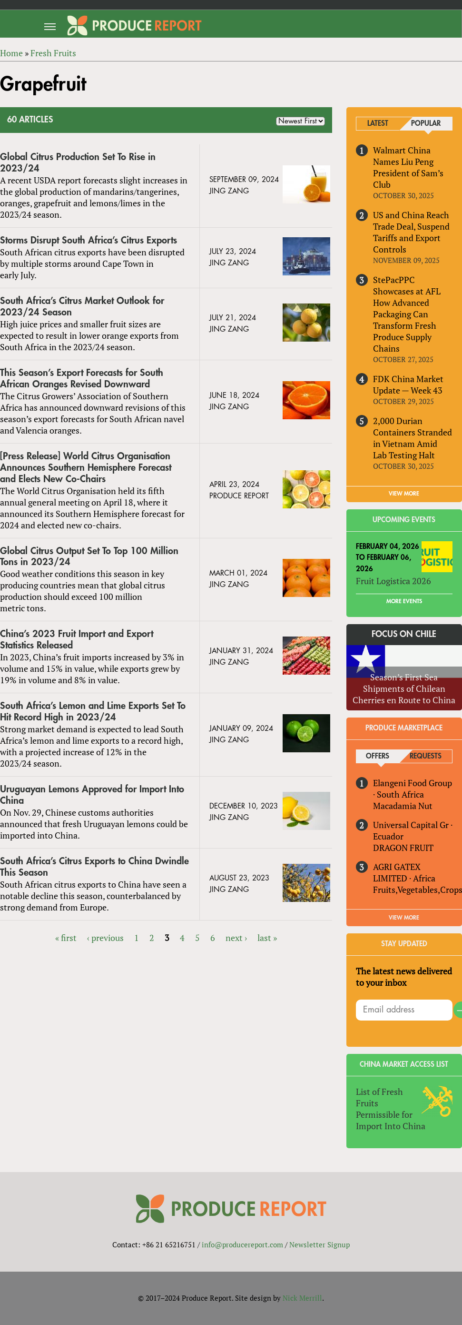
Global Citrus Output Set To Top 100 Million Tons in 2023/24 (89, 556)
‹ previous (105, 937)
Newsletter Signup (319, 1244)
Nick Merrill (302, 1298)
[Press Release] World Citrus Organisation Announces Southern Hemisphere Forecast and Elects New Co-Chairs (85, 467)
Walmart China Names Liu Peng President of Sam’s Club (408, 167)
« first (66, 937)
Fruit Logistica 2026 (393, 581)
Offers (377, 756)
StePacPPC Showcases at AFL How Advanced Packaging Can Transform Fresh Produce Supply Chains (407, 314)
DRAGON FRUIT (403, 847)
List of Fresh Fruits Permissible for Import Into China (390, 1109)
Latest (377, 123)
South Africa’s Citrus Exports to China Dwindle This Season (94, 867)
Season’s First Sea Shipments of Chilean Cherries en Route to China (404, 688)
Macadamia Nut (403, 805)
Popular (426, 123)
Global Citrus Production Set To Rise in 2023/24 (78, 162)
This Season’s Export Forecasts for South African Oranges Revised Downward (81, 378)
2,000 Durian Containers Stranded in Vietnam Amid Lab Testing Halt (412, 438)
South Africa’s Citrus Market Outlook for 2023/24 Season (82, 306)
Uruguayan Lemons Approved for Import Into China (92, 795)
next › (236, 937)
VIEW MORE (404, 493)
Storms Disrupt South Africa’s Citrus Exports (88, 240)
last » (267, 937)
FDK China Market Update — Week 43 (408, 384)
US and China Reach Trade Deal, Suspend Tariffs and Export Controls (411, 232)
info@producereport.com (242, 1244)
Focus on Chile (404, 634)
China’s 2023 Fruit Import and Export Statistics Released (76, 639)
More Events (404, 601)
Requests (426, 756)
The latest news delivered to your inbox (404, 976)
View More (404, 917)
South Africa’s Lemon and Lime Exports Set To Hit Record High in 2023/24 (93, 711)
